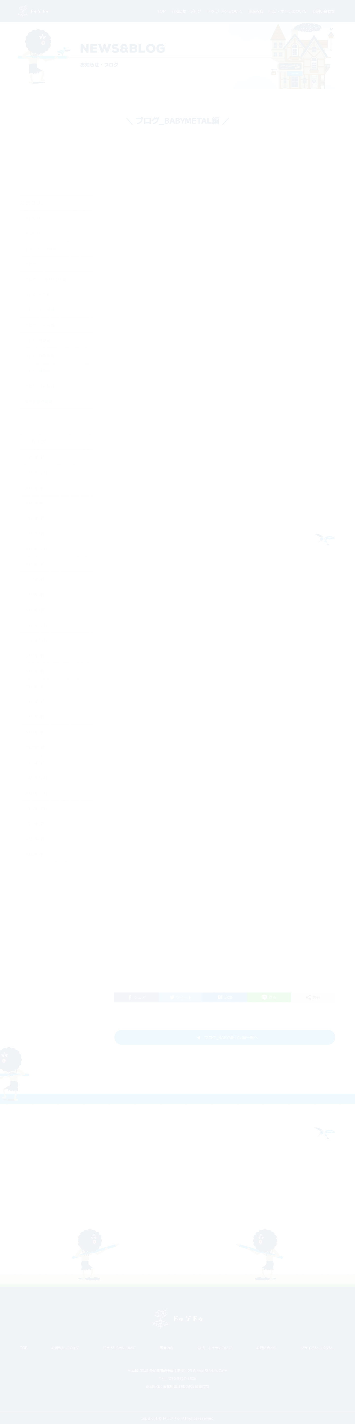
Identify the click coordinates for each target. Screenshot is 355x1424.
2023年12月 (36, 580)
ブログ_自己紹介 (39, 341)
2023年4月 (35, 672)
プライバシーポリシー (318, 1347)
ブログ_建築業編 (39, 311)
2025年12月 (36, 428)
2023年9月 (35, 611)
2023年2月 (35, 702)
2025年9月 (35, 443)
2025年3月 (35, 473)
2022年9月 (35, 779)
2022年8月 (35, 794)
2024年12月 (36, 504)
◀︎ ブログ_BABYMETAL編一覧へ (227, 1043)
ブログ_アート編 (39, 280)
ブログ (30, 219)
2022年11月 (36, 748)
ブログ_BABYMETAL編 (45, 234)
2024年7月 (35, 519)
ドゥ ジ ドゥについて (224, 11)
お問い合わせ (324, 11)
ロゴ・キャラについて (287, 11)
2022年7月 (35, 809)
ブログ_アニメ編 (39, 265)
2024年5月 (35, 534)
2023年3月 (35, 687)
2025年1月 (35, 489)
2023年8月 (35, 626)
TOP (161, 11)
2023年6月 (35, 641)
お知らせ (32, 173)
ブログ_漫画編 (38, 326)
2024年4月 (35, 550)
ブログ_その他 (38, 250)
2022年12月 (36, 733)
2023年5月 (35, 657)
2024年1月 (35, 565)
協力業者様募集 (38, 357)
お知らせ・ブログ (186, 11)
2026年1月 (35, 412)
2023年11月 (36, 595)
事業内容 (255, 11)
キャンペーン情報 (40, 204)
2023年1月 (35, 718)
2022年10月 (36, 763)
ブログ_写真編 (38, 295)
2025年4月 (35, 458)
